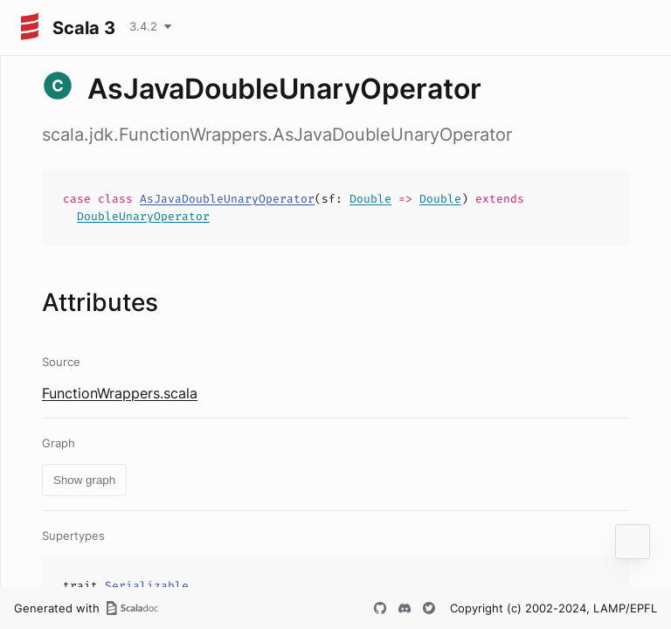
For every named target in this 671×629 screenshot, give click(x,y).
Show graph (84, 480)
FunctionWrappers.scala (119, 393)
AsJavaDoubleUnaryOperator (227, 198)
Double (370, 198)
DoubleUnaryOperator (143, 216)
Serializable (147, 585)
